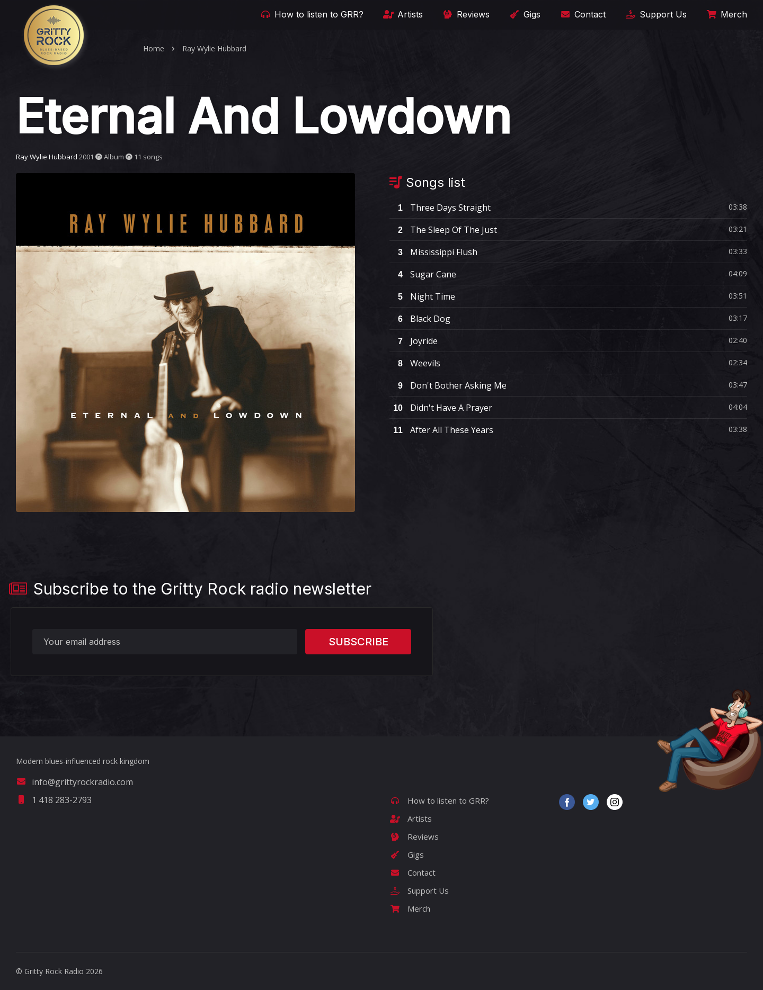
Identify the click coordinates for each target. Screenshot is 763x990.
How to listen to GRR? (311, 14)
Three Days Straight (440, 207)
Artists (402, 14)
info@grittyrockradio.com (74, 782)
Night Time (422, 296)
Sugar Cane (422, 274)
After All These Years (441, 430)
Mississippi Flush (433, 252)
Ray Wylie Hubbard (214, 48)
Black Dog (419, 319)
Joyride (413, 341)
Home (153, 48)
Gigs (524, 14)
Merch (726, 14)
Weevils (414, 363)
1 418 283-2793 (54, 800)
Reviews (465, 14)
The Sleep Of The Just (443, 230)
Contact (582, 14)
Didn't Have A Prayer (440, 407)
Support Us (655, 14)
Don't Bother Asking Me (448, 385)
